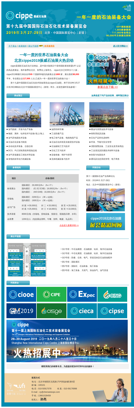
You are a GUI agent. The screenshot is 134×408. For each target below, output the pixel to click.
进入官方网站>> (120, 46)
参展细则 (22, 46)
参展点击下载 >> (107, 87)
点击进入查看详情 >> (69, 225)
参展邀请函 (49, 46)
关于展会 (13, 46)
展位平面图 (33, 46)
